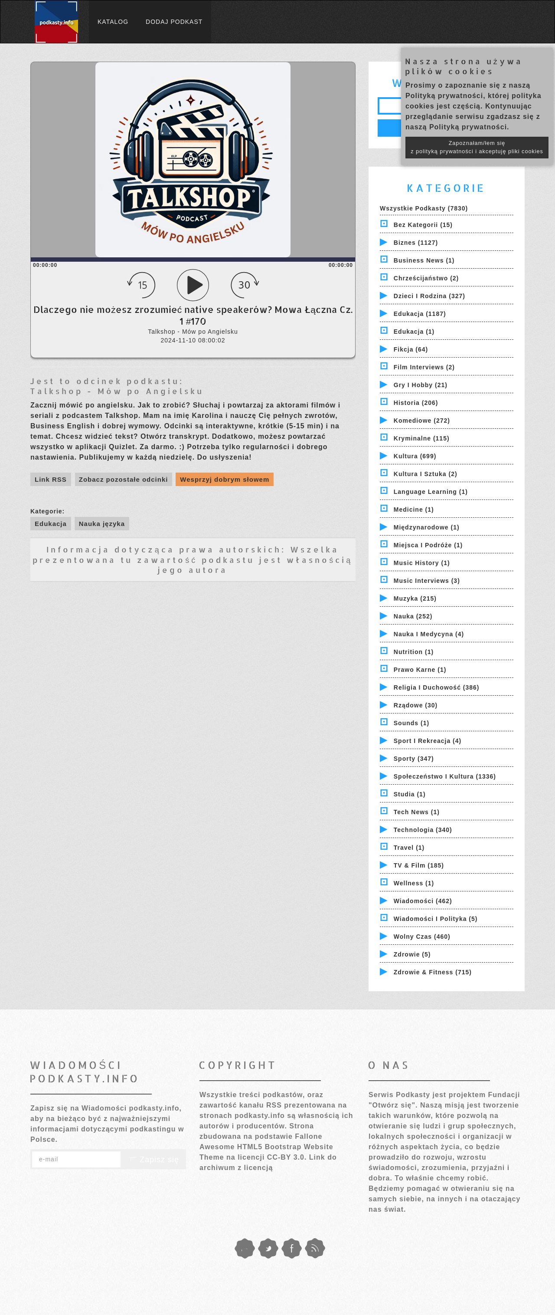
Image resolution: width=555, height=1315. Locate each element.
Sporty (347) (414, 758)
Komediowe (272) (422, 420)
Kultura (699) (415, 456)
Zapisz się (153, 1159)
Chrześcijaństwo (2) (426, 278)
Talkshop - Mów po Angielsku (117, 391)
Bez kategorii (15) (423, 224)
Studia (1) (410, 794)
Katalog (113, 21)
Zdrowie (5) (412, 954)
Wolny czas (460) (422, 936)
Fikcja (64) (411, 349)
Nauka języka (102, 523)
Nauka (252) (413, 616)
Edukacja (51, 523)
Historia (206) (416, 402)
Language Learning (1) (431, 491)
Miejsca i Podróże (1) (428, 545)
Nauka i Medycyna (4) (429, 634)
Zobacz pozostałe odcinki (123, 479)
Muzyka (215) (415, 598)
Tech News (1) (417, 812)
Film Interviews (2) (424, 367)
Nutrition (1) (414, 651)
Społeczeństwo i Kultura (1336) (445, 776)
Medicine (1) (414, 509)
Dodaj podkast (174, 21)
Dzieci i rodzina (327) (429, 296)
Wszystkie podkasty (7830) (424, 208)
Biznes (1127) (416, 242)
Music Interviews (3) (427, 580)
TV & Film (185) (419, 865)
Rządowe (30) (415, 705)
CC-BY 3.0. (287, 1157)
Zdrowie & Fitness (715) (433, 972)
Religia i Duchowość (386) (437, 687)
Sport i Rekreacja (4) (427, 740)
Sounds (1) (411, 723)
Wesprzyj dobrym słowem (224, 479)
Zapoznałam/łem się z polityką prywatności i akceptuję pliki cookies (477, 147)
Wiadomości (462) (423, 900)
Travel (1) (409, 847)
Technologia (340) (423, 829)
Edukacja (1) (414, 331)
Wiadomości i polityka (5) (436, 918)
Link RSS (51, 479)
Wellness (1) (414, 883)
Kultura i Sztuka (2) (425, 473)
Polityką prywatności (444, 95)
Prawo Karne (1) (420, 669)
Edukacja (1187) (420, 313)
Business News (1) (424, 260)
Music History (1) (422, 562)
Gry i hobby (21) (420, 384)
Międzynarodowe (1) (427, 527)
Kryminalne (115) (422, 438)
